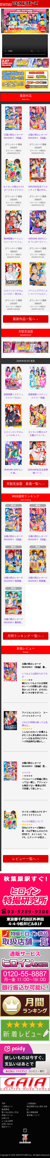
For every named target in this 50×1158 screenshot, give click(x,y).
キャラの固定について (32, 821)
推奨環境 (5, 1109)
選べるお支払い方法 (10, 1112)
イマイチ (26, 773)
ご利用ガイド (7, 1106)
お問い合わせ (7, 1124)
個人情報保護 (32, 1112)
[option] (25, 21)
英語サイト (6, 1127)
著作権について (33, 1115)
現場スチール (7, 1115)
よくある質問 (7, 1121)
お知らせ (5, 1118)
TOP (3, 1103)
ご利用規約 (31, 1103)
